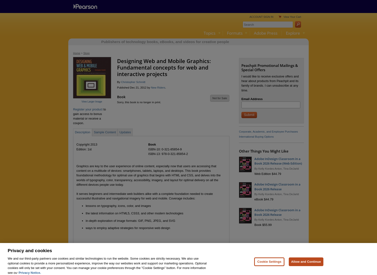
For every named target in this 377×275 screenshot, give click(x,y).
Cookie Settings (269, 266)
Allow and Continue (306, 266)
